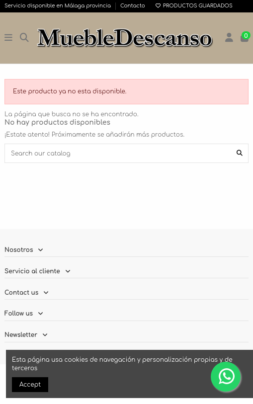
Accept (30, 384)
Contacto (132, 5)
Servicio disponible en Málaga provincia (58, 5)
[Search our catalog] (240, 153)
